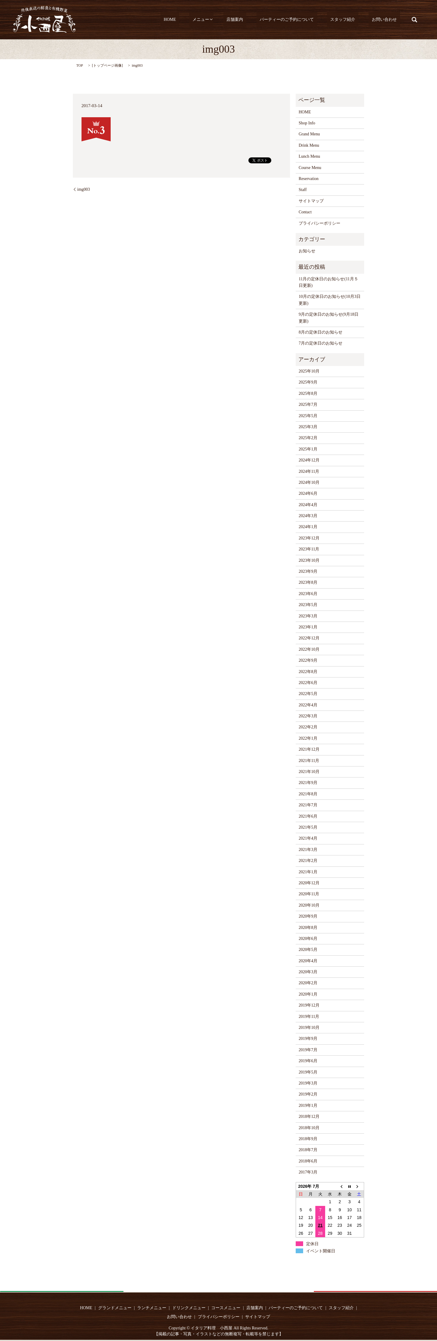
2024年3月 (308, 516)
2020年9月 (308, 916)
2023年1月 (308, 627)
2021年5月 (308, 827)
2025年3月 (308, 427)
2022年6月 (308, 682)
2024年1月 (308, 527)
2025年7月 (308, 404)
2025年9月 (308, 382)
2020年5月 (308, 949)
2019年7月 (308, 1050)
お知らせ (307, 251)
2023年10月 (309, 560)
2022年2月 (308, 727)
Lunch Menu (309, 156)
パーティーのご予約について (303, 20)
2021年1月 (308, 872)
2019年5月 (308, 1072)
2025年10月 (309, 371)
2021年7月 (308, 805)
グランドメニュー (114, 1308)
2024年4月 (308, 505)
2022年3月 (308, 716)
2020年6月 (308, 938)
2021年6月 (308, 816)
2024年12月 (309, 460)
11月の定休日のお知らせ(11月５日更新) (328, 282)
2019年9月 (308, 1038)
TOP (79, 65)
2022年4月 (308, 705)
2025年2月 (308, 438)
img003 (83, 189)
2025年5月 (308, 416)
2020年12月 (309, 883)
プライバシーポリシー (319, 223)
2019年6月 (308, 1061)
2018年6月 (308, 1161)
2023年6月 (308, 594)
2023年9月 (308, 571)
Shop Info (307, 123)
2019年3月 (308, 1083)
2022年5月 (308, 693)
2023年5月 (308, 605)
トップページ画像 (107, 65)
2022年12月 (309, 638)
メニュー (226, 20)
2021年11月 (309, 760)
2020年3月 (308, 972)
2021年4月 (308, 838)
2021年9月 (308, 782)
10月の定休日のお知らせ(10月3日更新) (330, 299)
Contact (305, 212)
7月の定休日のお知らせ (320, 343)
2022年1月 (308, 738)
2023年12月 (309, 538)
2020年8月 (308, 927)
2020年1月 (308, 994)
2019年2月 (308, 1094)
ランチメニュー (151, 1308)
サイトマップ (311, 201)
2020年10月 (309, 905)
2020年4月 (308, 961)
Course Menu (310, 167)
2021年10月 (309, 771)
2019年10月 (309, 1027)
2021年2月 (308, 860)
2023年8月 (308, 582)
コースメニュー (225, 1308)
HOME (202, 20)
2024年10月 (309, 482)
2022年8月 (308, 671)
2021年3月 (308, 849)
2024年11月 (309, 471)
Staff (303, 189)
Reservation (309, 178)
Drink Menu (309, 145)
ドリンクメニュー (189, 1308)
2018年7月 (308, 1150)
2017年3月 (308, 1172)
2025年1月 (308, 449)
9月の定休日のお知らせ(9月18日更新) (328, 317)
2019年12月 (309, 1005)
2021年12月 (309, 749)
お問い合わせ (387, 20)
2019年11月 (309, 1016)
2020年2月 (308, 983)
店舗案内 (257, 20)
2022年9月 (308, 660)
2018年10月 (309, 1128)
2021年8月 (308, 794)
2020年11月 (309, 894)
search (414, 19)
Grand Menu (309, 134)
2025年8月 (308, 393)
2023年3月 (308, 616)
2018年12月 (309, 1116)
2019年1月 (308, 1105)
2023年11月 (309, 549)
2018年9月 (308, 1139)
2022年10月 (309, 649)
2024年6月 (308, 493)
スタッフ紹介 (352, 20)
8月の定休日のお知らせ (320, 332)
